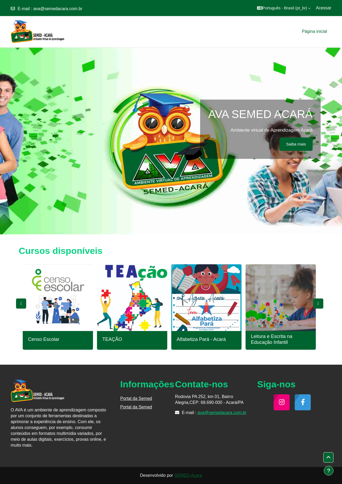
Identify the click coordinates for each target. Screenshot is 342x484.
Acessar (323, 8)
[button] (284, 8)
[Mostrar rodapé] (328, 470)
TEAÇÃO (112, 339)
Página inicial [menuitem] (314, 31)
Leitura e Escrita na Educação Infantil (271, 339)
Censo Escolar (43, 339)
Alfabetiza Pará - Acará (201, 339)
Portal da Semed (136, 398)
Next (318, 303)
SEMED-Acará (188, 475)
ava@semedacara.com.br (57, 8)
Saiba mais (296, 144)
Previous (21, 303)
